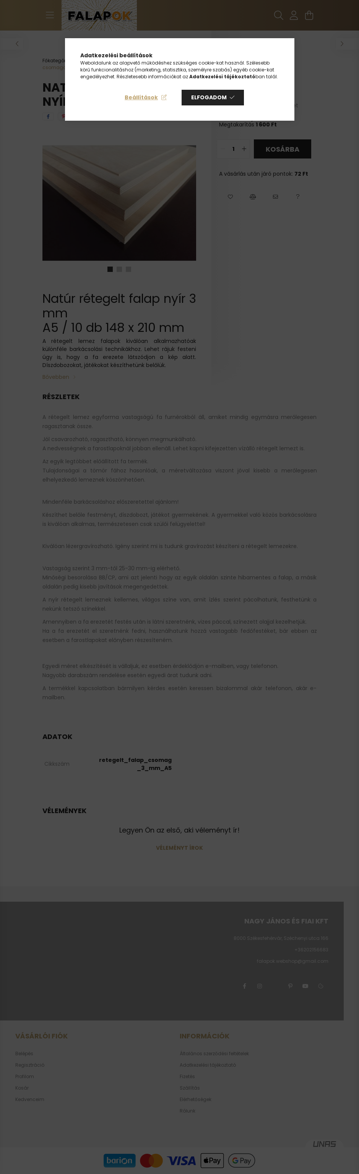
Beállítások (141, 97)
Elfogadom (209, 97)
